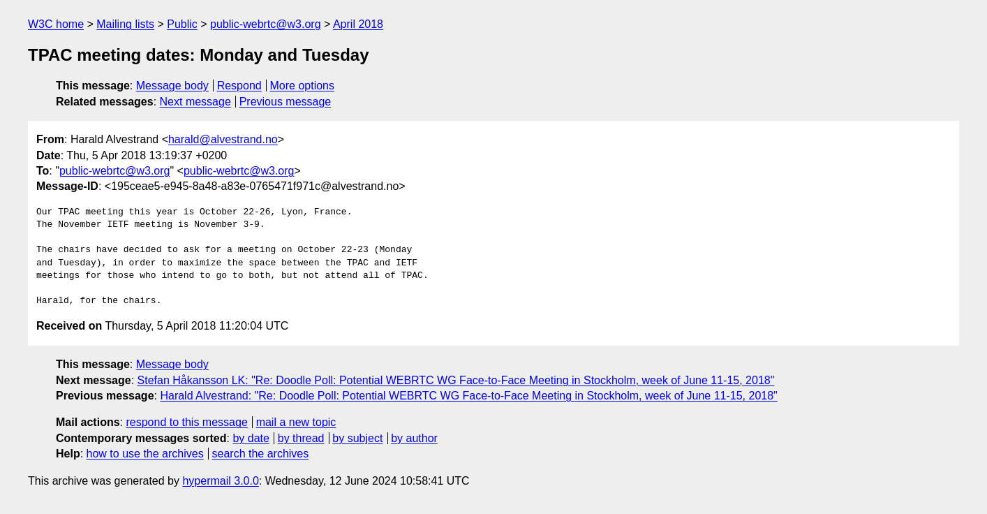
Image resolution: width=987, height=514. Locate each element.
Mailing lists (125, 24)
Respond (239, 85)
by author (414, 438)
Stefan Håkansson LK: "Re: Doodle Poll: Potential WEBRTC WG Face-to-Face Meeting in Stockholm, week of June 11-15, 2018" (456, 380)
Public (182, 24)
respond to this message (186, 422)
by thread (301, 438)
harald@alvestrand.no (223, 139)
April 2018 (358, 24)
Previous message (285, 102)
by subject (357, 438)
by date (250, 438)
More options (302, 85)
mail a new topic (296, 422)
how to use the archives (145, 454)
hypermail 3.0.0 (220, 481)
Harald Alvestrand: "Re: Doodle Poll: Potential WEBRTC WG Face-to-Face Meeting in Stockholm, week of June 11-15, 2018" (468, 396)
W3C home (56, 24)
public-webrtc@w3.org (265, 24)
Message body (172, 85)
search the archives (260, 454)
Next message (195, 102)
